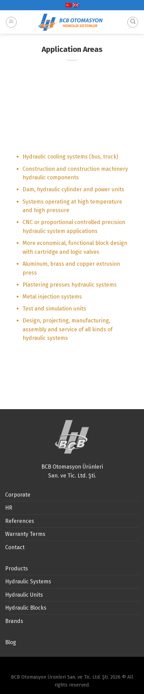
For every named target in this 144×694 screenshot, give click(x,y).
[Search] (132, 19)
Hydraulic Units (24, 595)
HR (8, 507)
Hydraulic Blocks (25, 608)
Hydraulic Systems (28, 581)
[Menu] (11, 19)
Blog (10, 642)
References (19, 521)
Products (16, 568)
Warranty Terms (25, 534)
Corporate (17, 494)
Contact (15, 547)
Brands (14, 621)
